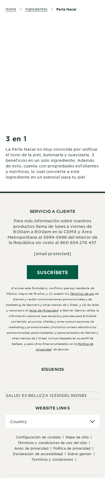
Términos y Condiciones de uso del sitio (52, 442)
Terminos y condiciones (52, 459)
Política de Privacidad (71, 448)
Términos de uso (82, 293)
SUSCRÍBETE (52, 272)
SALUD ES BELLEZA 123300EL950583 (46, 395)
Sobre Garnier (79, 454)
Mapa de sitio (77, 437)
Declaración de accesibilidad (38, 454)
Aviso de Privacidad (31, 448)
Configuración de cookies (38, 437)
